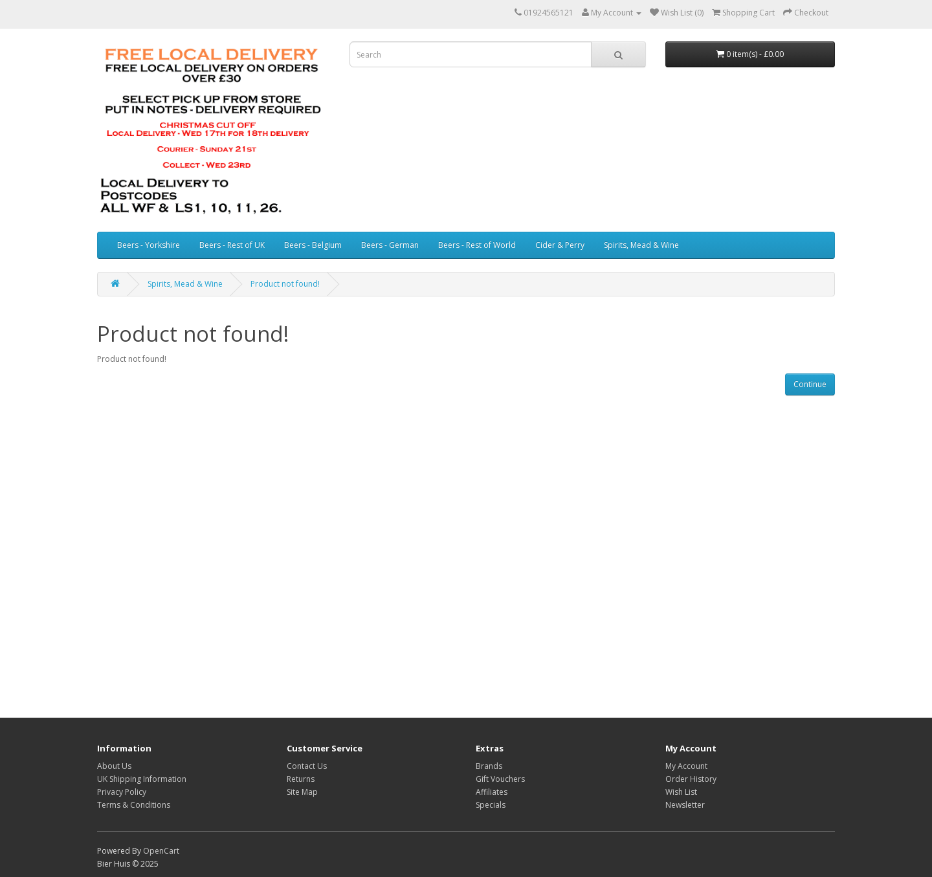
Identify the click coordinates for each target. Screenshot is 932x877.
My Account (686, 766)
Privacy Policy (121, 791)
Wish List (681, 791)
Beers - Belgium (313, 244)
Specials (490, 804)
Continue (810, 384)
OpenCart (161, 850)
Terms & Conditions (133, 804)
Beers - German (390, 244)
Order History (690, 778)
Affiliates (491, 791)
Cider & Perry (559, 244)
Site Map (302, 791)
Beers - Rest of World (477, 244)
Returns (301, 778)
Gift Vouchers (500, 778)
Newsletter (685, 804)
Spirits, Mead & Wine (641, 244)
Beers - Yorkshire (148, 244)
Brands (489, 766)
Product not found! (285, 283)
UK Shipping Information (141, 778)
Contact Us (307, 766)
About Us (114, 766)
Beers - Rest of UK (232, 244)
